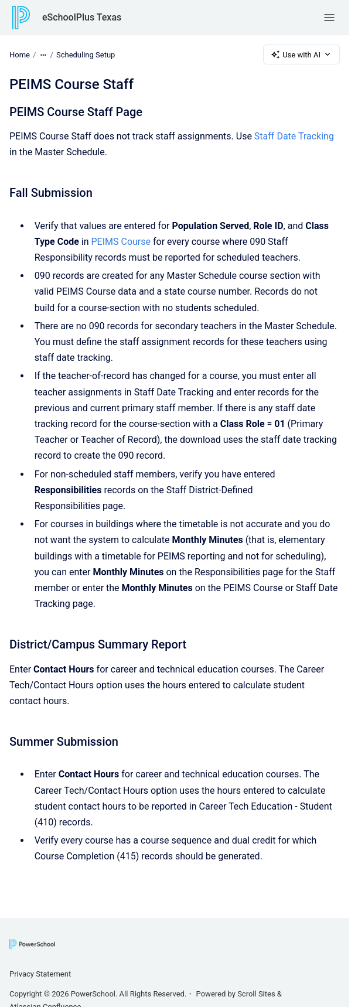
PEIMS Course (121, 241)
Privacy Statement (40, 974)
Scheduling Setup (85, 54)
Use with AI (301, 54)
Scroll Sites (256, 993)
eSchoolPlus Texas (81, 17)
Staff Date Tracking (294, 136)
